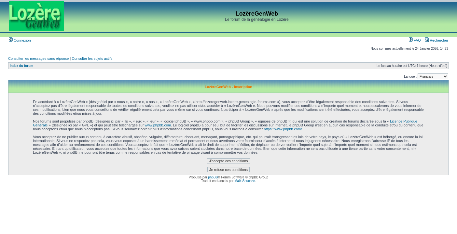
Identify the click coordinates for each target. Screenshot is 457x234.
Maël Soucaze (244, 181)
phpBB (213, 177)
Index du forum (21, 66)
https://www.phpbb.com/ (283, 129)
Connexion (20, 40)
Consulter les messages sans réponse (38, 58)
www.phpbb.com (158, 125)
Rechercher (436, 40)
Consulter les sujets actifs (92, 58)
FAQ (415, 40)
